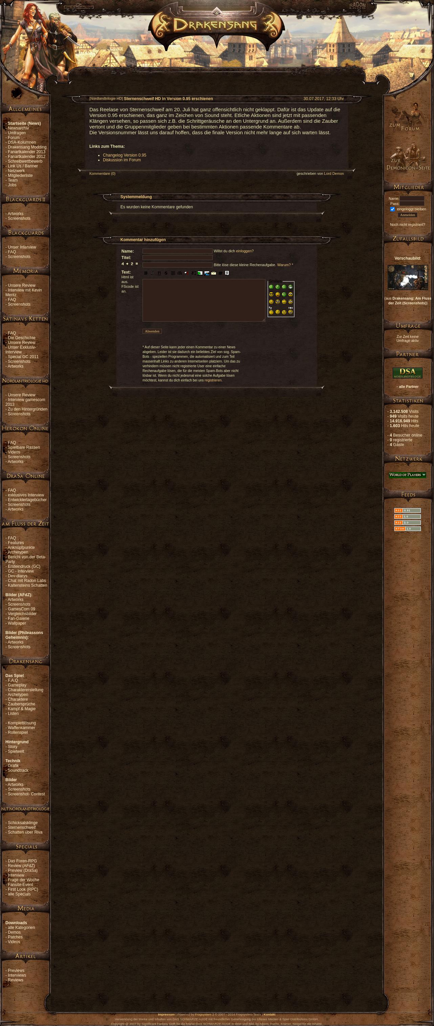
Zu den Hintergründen (27, 409)
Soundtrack (18, 770)
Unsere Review (21, 285)
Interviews (17, 975)
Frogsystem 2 (204, 1014)
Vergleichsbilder (22, 613)
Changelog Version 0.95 (124, 155)
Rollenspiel (18, 732)
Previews (16, 970)
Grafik (13, 765)
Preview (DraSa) (23, 870)
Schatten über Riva (25, 832)
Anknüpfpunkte (21, 547)
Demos (14, 932)
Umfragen (17, 133)
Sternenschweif (22, 827)
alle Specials (19, 894)
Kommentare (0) (102, 173)
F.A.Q (13, 680)
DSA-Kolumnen (22, 142)
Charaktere (18, 699)
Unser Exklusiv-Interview (20, 349)
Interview (16, 875)
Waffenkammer (21, 727)
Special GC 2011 (23, 356)
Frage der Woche (23, 880)
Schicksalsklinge (23, 822)
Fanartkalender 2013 (26, 151)
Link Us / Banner (23, 166)
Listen (13, 713)
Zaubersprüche (21, 704)
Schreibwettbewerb (25, 161)
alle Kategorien (21, 927)
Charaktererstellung (25, 689)
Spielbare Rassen (24, 447)
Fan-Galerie (18, 618)
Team (13, 180)
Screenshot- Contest (26, 794)
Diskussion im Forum (122, 160)
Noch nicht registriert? (407, 225)
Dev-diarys (17, 576)
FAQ (12, 252)
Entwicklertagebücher (27, 499)
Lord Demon (334, 173)
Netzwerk (16, 170)
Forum (14, 137)
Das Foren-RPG (22, 861)
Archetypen (18, 552)
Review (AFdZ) (21, 865)
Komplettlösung (22, 723)
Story (12, 746)
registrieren (213, 380)
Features (16, 542)
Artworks (16, 213)
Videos (14, 452)
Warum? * (285, 265)
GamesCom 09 (21, 609)
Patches (15, 937)
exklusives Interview (26, 495)
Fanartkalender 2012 (26, 156)
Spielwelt (16, 751)
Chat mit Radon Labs (27, 580)
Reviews (15, 980)
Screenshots (19, 218)
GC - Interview (21, 571)
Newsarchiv (18, 128)
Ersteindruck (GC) (24, 566)
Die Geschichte (21, 337)
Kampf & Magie (22, 708)
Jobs (12, 185)
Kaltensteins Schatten (27, 585)
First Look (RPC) (23, 889)
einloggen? (245, 251)
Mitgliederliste (20, 175)
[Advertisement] (216, 66)
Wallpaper (17, 623)
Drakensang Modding (27, 147)
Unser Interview (22, 247)
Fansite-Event (20, 884)
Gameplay (17, 685)
